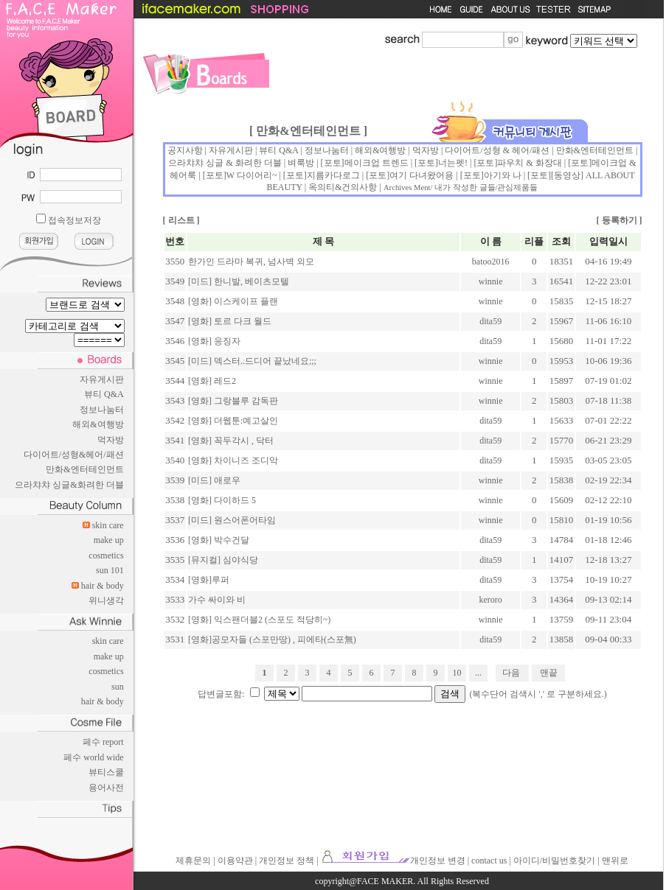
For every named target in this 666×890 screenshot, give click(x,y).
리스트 (181, 220)
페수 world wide (93, 757)
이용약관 (235, 860)
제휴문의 (193, 860)
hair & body (102, 586)
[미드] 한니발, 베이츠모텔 (238, 281)
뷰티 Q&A (104, 394)
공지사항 (185, 150)
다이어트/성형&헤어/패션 (74, 454)
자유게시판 (102, 379)
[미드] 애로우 (214, 480)
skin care (108, 525)
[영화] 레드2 (212, 381)
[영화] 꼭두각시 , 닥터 (231, 440)
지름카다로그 (333, 175)
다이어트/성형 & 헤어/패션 (497, 150)
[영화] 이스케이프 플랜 (233, 301)
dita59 (490, 321)
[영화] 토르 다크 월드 (229, 321)
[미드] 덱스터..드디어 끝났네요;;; (252, 361)
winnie (491, 281)
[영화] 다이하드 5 (222, 500)
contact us (489, 860)
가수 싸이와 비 (217, 600)
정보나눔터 (102, 409)
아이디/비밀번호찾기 (554, 860)
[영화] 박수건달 (218, 540)
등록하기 (619, 220)
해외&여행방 (97, 424)
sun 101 (110, 570)
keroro (490, 600)
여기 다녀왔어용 (421, 175)
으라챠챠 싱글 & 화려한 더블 (224, 163)
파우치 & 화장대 (529, 163)
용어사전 (106, 787)
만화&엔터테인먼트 (84, 469)
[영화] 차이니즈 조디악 (233, 460)
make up (109, 540)
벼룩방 (301, 163)
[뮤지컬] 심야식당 (223, 560)
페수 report (103, 742)
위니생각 (106, 600)
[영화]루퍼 (208, 580)
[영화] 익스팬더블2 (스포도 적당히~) (259, 619)
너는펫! (453, 163)
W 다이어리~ (251, 175)
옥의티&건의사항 (342, 187)
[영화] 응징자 (214, 341)
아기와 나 (502, 175)
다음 (511, 673)
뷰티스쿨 (106, 772)
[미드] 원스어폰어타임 (232, 520)
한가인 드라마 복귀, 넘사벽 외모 (251, 261)
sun (117, 686)
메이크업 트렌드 (376, 163)
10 (457, 673)
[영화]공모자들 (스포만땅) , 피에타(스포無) (272, 639)
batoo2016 (491, 261)
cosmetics (106, 555)
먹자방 (110, 440)
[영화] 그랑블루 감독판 (233, 401)
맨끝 (549, 673)
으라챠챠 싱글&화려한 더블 (69, 485)
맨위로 (615, 860)
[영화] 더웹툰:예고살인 (233, 421)
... (478, 673)
